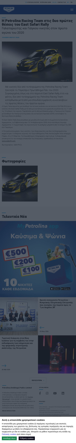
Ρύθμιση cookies (27, 438)
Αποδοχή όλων (9, 438)
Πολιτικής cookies (9, 434)
